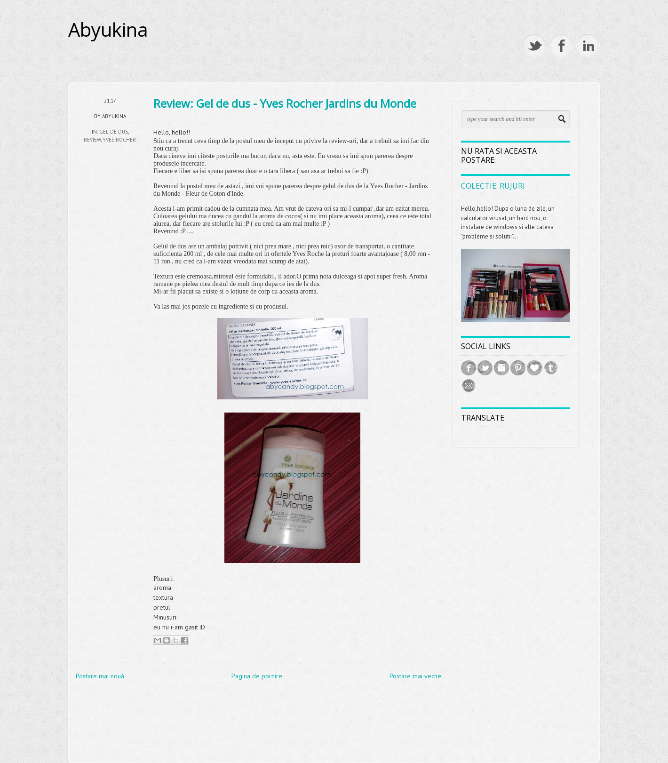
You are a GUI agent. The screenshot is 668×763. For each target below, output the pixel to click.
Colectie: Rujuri (493, 186)
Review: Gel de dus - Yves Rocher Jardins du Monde (284, 103)
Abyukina (108, 29)
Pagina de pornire (256, 676)
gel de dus (113, 131)
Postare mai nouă (100, 676)
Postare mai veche (415, 676)
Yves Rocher (119, 139)
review (92, 139)
